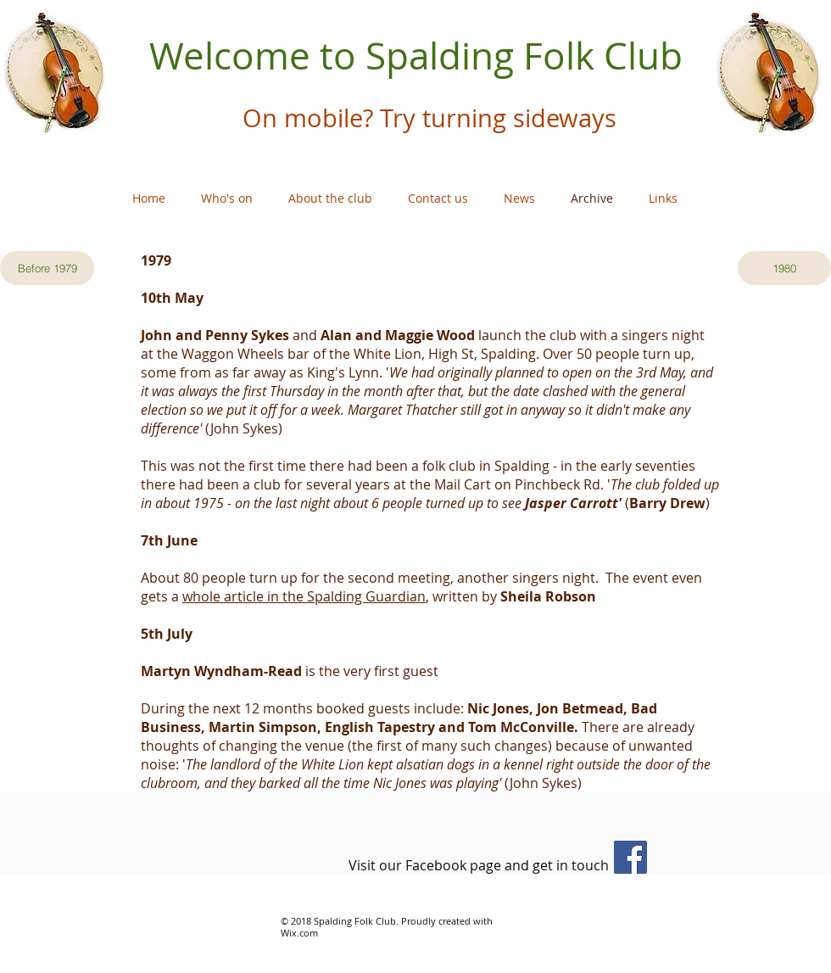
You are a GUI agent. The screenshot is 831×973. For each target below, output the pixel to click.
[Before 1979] (47, 268)
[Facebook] (630, 857)
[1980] (784, 268)
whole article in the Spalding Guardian (304, 596)
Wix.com (299, 932)
